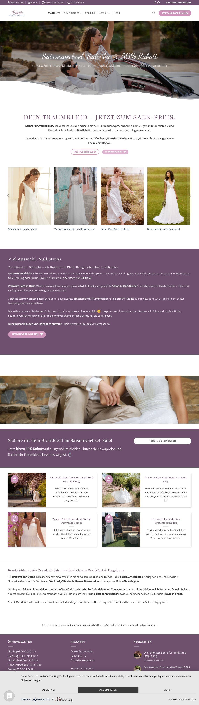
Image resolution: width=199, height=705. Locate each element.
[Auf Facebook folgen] (155, 2)
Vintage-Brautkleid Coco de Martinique (74, 229)
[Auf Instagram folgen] (158, 2)
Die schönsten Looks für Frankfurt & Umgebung (71, 479)
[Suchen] (153, 13)
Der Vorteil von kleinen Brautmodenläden (165, 521)
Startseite (54, 13)
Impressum (172, 699)
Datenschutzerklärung (187, 699)
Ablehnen (47, 690)
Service (104, 13)
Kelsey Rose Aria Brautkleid (115, 229)
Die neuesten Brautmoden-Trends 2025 (166, 479)
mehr (169, 690)
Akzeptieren (108, 690)
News (117, 13)
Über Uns (90, 13)
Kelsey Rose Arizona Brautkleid (163, 229)
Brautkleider (72, 13)
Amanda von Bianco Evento (22, 229)
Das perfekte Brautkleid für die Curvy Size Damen (71, 521)
